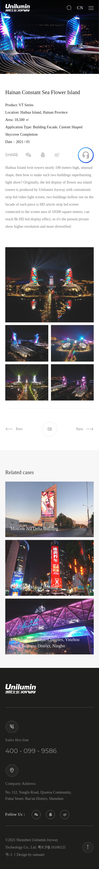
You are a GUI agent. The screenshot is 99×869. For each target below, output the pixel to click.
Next (85, 434)
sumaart (38, 855)
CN (80, 8)
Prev (14, 434)
